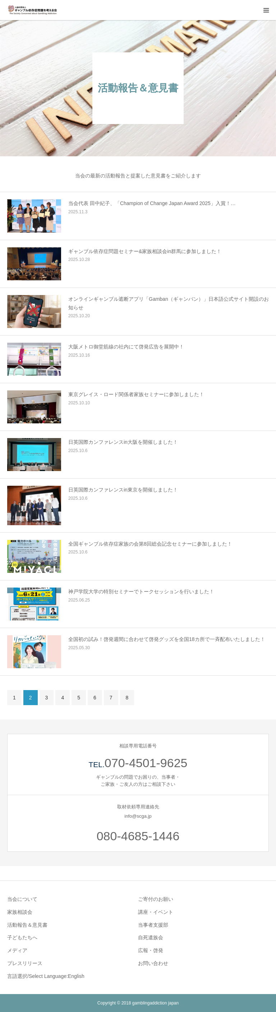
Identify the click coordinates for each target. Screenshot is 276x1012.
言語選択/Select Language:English (45, 976)
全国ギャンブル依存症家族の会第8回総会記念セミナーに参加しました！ (150, 544)
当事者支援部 (153, 925)
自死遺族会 (150, 937)
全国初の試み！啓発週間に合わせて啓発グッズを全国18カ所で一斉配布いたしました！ (166, 639)
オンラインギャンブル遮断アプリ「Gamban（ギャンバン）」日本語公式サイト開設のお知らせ (168, 303)
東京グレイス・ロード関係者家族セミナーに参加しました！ (136, 394)
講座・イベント (155, 912)
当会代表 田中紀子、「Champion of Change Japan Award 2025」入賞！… (152, 203)
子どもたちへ (22, 937)
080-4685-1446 (138, 836)
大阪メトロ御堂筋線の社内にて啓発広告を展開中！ (126, 347)
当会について (22, 899)
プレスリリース (24, 963)
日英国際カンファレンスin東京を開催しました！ (123, 490)
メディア (17, 950)
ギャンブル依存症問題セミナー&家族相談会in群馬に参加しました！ (144, 251)
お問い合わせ (153, 963)
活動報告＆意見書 (27, 925)
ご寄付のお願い (155, 899)
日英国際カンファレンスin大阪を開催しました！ (123, 442)
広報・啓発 (150, 950)
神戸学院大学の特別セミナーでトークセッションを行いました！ (141, 591)
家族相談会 (19, 912)
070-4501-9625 (146, 763)
